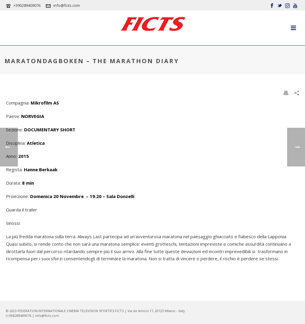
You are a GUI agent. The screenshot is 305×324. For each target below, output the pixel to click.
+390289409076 (27, 5)
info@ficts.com (66, 5)
